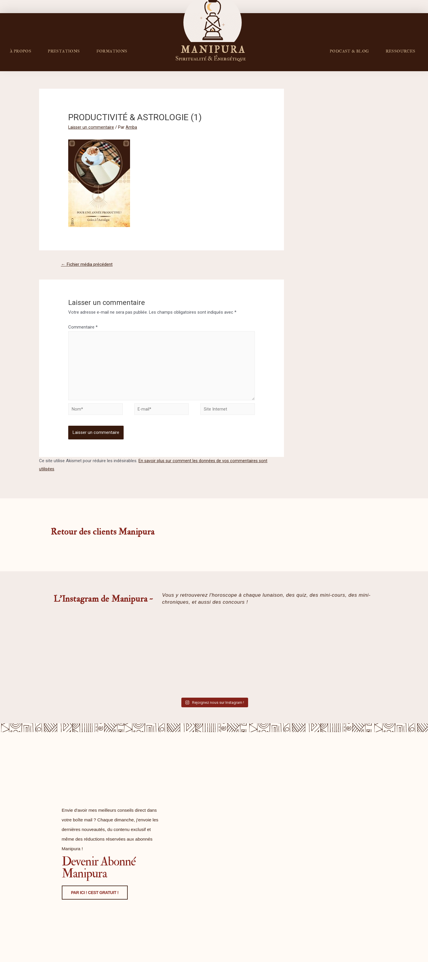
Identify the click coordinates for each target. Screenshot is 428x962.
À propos (20, 51)
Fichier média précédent (88, 264)
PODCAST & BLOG (349, 51)
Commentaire (83, 327)
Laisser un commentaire (91, 127)
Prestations (64, 51)
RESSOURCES (400, 51)
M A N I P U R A (212, 49)
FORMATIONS (112, 51)
